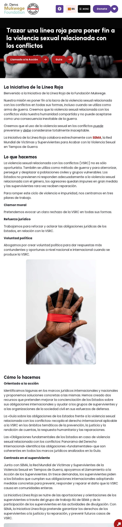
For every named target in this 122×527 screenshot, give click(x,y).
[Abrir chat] (114, 519)
